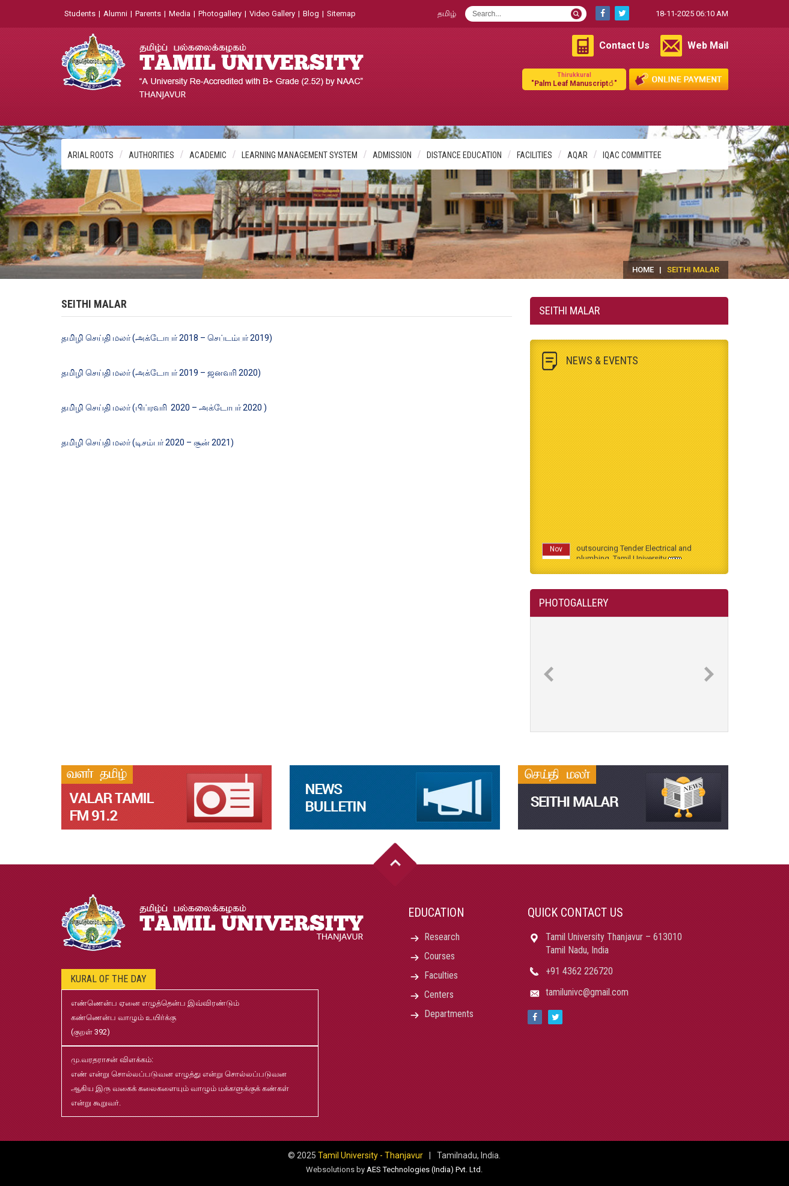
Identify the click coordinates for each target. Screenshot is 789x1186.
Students (80, 13)
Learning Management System (300, 155)
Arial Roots (90, 155)
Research (442, 937)
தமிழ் (446, 13)
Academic (208, 155)
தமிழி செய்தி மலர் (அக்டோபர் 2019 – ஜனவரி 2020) (161, 373)
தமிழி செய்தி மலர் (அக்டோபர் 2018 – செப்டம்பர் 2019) (166, 338)
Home (643, 269)
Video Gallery (272, 13)
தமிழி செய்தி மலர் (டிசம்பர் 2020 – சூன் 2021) (147, 442)
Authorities (151, 155)
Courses (439, 956)
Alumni (115, 13)
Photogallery (220, 13)
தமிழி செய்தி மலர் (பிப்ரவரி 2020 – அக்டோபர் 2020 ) (164, 407)
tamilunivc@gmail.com (587, 992)
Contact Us (624, 45)
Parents (148, 13)
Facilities (534, 155)
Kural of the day (108, 979)
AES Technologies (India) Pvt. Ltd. (425, 1169)
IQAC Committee (632, 155)
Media (179, 13)
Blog (311, 13)
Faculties (441, 975)
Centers (439, 994)
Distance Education (464, 155)
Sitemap (341, 13)
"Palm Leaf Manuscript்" (574, 79)
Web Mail (707, 45)
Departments (449, 1013)
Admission (392, 155)
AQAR (577, 155)
